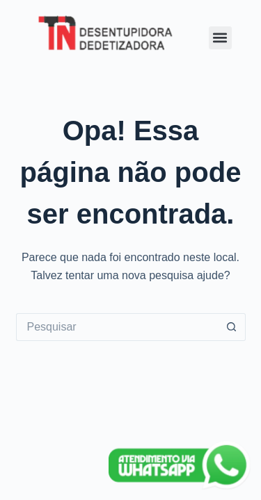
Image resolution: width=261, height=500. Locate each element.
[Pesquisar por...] (117, 327)
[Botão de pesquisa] (232, 327)
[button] (220, 37)
